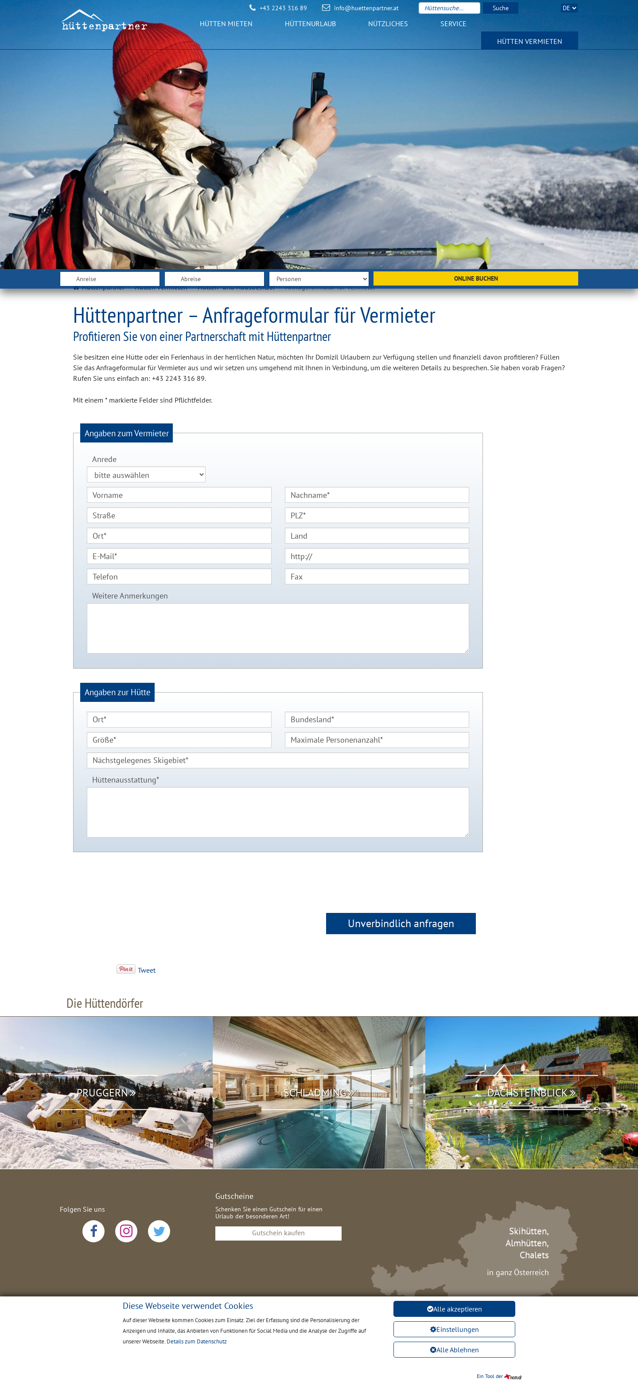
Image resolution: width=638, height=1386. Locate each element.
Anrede (104, 459)
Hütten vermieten (529, 46)
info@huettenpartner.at (366, 8)
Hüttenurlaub (310, 28)
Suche (501, 8)
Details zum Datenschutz (197, 1341)
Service (453, 28)
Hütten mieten (226, 28)
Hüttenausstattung (123, 779)
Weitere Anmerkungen (130, 596)
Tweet (147, 970)
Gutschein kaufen (278, 1232)
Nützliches (388, 28)
